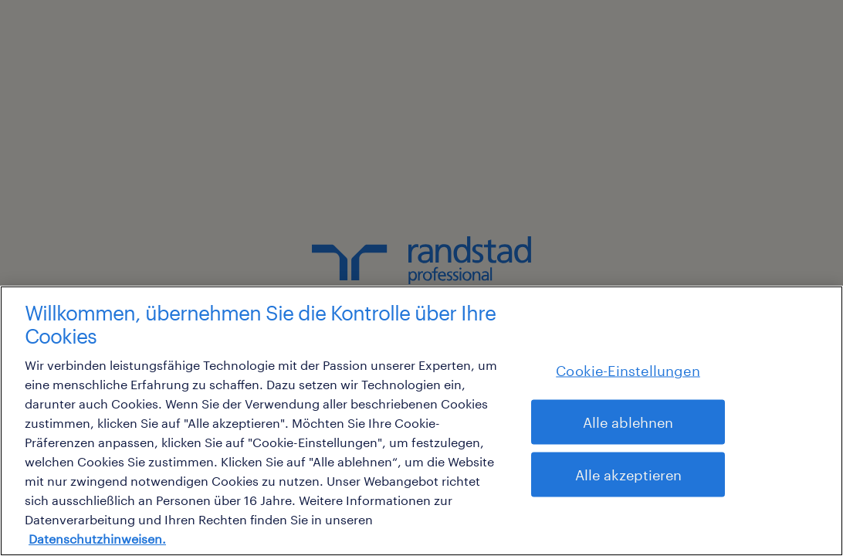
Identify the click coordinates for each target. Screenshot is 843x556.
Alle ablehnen (628, 422)
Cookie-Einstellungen (628, 370)
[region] (421, 421)
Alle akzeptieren (628, 474)
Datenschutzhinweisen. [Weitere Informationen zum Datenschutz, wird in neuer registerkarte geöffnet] (97, 538)
